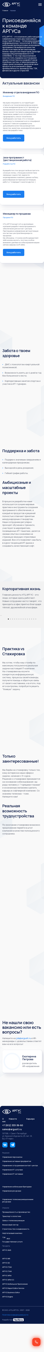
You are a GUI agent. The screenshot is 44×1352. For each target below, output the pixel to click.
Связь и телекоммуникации (13, 1249)
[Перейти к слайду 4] (14, 647)
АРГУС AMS (6, 1278)
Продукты (6, 1274)
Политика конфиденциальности (15, 1343)
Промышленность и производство (16, 1240)
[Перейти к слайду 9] (25, 647)
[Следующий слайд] (40, 629)
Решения (5, 1181)
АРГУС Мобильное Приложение (15, 1312)
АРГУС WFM (6, 1304)
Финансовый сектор (10, 1253)
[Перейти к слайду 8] (23, 647)
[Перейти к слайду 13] (33, 647)
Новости (13, 1147)
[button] (36, 1342)
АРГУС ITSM (7, 1295)
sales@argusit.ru (12, 1157)
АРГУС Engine (7, 1325)
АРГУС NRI (6, 1287)
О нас (4, 1148)
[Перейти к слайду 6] (18, 647)
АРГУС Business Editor (11, 1321)
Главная (5, 11)
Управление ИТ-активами (12, 1202)
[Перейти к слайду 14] (35, 647)
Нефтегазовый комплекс (12, 1261)
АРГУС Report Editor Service (13, 1316)
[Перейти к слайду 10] (27, 647)
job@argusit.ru (23, 1066)
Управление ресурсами (11, 1219)
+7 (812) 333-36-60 (12, 1153)
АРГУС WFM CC (8, 1308)
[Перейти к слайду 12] (31, 647)
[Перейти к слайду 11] (29, 647)
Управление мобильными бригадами (17, 1215)
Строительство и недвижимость (15, 1257)
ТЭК (4, 1266)
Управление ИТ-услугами (12, 1198)
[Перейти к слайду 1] (8, 647)
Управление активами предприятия (16, 1189)
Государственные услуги (12, 1270)
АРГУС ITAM (7, 1299)
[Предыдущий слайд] (3, 629)
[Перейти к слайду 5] (16, 647)
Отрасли (5, 1236)
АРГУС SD (6, 1291)
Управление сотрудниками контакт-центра (20, 1194)
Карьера (30, 1147)
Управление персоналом (12, 1185)
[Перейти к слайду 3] (12, 647)
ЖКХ (8, 1267)
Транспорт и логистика (11, 1244)
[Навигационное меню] (40, 4)
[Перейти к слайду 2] (10, 647)
